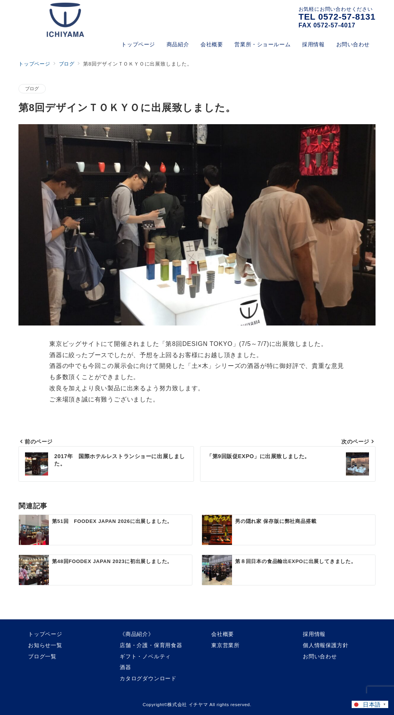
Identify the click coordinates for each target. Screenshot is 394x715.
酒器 (125, 667)
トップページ (45, 634)
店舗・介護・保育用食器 (151, 645)
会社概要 (222, 634)
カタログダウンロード (148, 678)
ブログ (32, 88)
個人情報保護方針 (325, 645)
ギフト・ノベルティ (145, 656)
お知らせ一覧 (45, 645)
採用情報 (314, 634)
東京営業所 (225, 645)
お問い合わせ (320, 656)
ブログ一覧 (42, 656)
